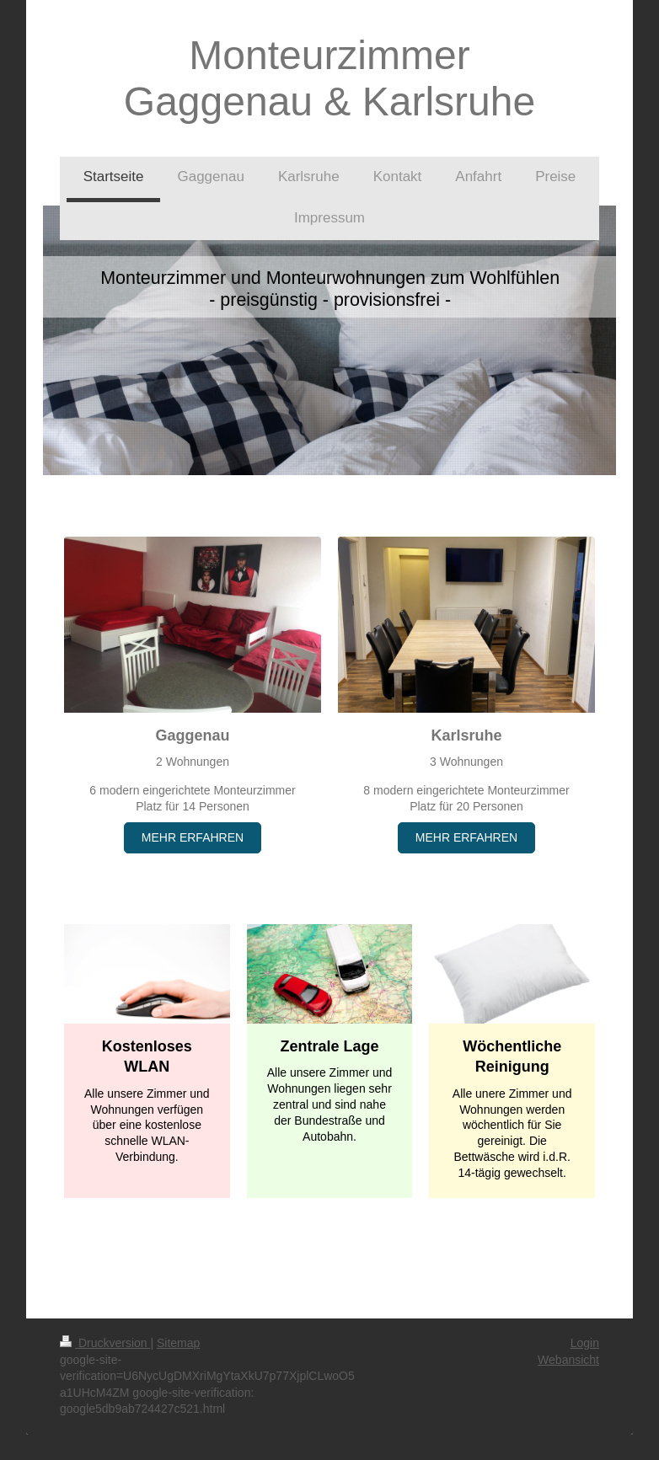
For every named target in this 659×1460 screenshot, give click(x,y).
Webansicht (568, 1359)
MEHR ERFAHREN (193, 837)
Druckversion (105, 1343)
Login (585, 1343)
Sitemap (178, 1343)
